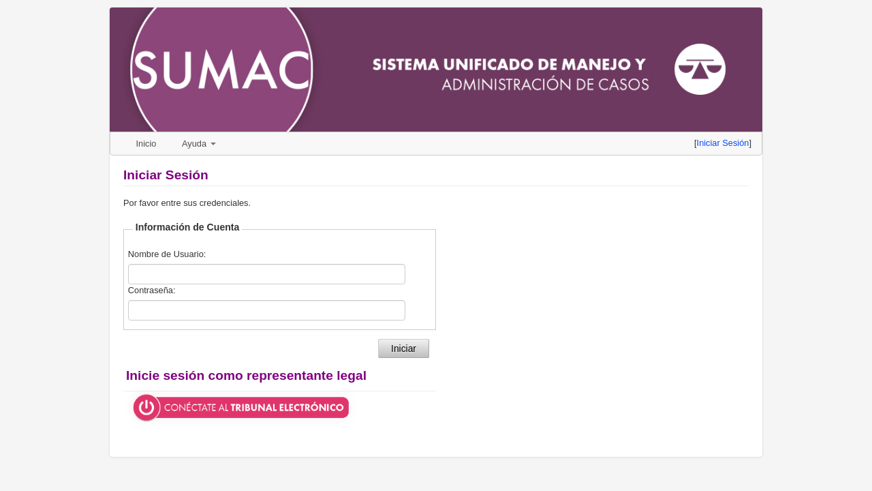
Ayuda (199, 143)
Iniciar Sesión (723, 143)
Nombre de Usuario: (167, 254)
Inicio (146, 143)
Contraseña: (152, 290)
